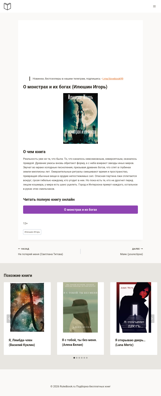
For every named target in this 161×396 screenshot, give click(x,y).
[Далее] (151, 318)
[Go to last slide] (9, 318)
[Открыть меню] (154, 6)
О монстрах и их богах (80, 209)
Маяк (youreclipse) (113, 251)
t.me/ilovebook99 (113, 78)
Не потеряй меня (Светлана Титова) (48, 251)
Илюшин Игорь (32, 232)
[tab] (74, 358)
